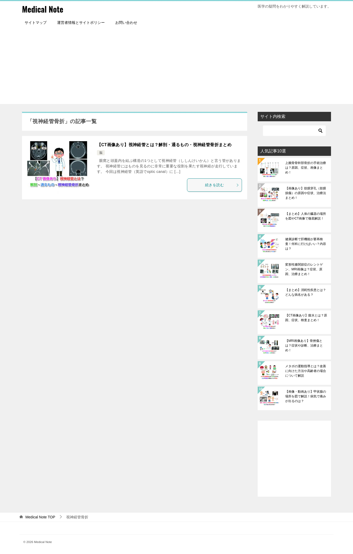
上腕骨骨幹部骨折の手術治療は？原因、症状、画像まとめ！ (305, 167)
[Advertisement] (176, 67)
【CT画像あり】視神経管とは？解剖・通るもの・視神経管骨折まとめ (164, 144)
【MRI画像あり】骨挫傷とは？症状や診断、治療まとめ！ (304, 345)
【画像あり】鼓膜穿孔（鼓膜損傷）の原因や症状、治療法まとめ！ (305, 192)
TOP (40, 517)
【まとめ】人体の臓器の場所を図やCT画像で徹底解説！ (305, 216)
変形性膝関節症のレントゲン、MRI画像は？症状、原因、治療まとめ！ (304, 269)
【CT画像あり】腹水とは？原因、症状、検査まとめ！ (306, 317)
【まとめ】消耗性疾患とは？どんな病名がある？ (305, 292)
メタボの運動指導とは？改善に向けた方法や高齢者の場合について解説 (305, 370)
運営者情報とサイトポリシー (81, 22)
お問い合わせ (126, 22)
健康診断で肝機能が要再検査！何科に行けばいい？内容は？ (305, 243)
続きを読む (222, 185)
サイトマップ (36, 22)
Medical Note (42, 9)
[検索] (294, 130)
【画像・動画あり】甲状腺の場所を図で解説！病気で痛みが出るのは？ (305, 396)
